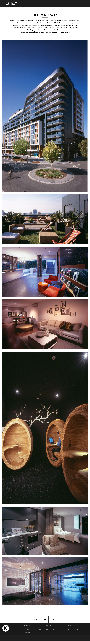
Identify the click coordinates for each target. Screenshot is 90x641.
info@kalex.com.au (74, 629)
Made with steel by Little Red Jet (23, 637)
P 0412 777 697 (50, 629)
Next (55, 619)
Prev (34, 619)
